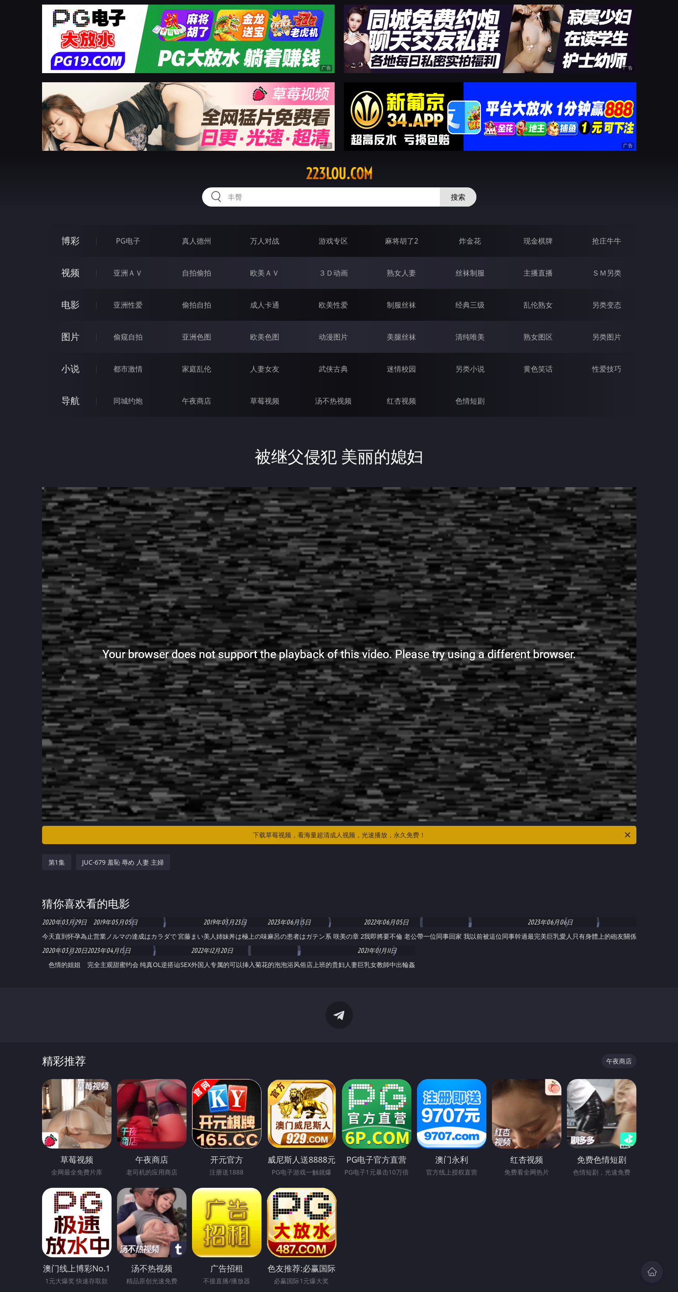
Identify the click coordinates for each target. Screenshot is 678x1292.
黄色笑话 (538, 369)
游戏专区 (333, 241)
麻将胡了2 (401, 241)
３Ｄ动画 (333, 273)
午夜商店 (196, 401)
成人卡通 (264, 305)
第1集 (56, 862)
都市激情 (128, 369)
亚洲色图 (196, 337)
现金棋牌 (538, 241)
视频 (70, 272)
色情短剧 (470, 401)
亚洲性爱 (128, 305)
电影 (70, 304)
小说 (70, 368)
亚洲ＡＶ (128, 273)
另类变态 (606, 305)
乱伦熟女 (538, 305)
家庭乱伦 (196, 369)
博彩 (70, 240)
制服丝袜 (401, 305)
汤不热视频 (333, 401)
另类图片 (606, 337)
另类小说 (470, 369)
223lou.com (339, 174)
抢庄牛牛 (606, 241)
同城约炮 (128, 401)
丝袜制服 (470, 273)
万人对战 (264, 241)
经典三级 (470, 305)
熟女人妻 (401, 273)
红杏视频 (401, 401)
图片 (70, 336)
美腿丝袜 (401, 337)
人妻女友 (264, 369)
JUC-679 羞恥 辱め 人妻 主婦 (123, 862)
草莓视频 (264, 401)
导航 (70, 400)
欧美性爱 (333, 305)
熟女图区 (538, 337)
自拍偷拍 (196, 273)
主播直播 (538, 273)
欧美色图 (264, 337)
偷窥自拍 (128, 337)
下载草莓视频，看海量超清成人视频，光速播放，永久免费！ (442, 834)
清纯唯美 (470, 337)
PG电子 (128, 241)
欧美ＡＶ (264, 273)
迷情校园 (401, 369)
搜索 (458, 197)
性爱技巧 (606, 369)
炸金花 (470, 241)
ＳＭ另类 (606, 273)
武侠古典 (333, 369)
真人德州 (196, 241)
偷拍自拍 (196, 305)
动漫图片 (333, 337)
